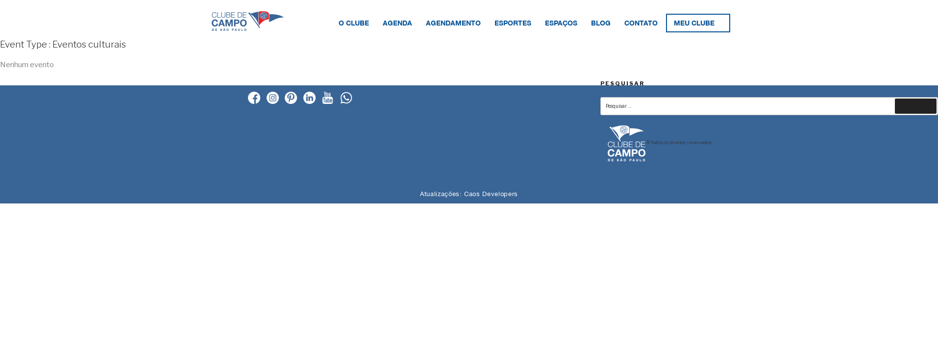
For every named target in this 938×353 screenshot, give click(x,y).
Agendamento (453, 23)
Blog (601, 23)
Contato (641, 23)
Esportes (512, 23)
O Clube (354, 23)
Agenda (397, 23)
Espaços (561, 23)
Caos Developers (491, 194)
